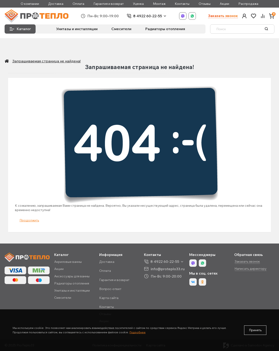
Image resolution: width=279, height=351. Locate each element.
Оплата (78, 4)
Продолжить (29, 220)
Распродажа (248, 4)
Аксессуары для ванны (72, 276)
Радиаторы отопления (165, 28)
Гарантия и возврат (108, 4)
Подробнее (138, 332)
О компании (30, 4)
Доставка (55, 4)
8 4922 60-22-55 (147, 16)
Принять (255, 330)
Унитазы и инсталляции (77, 28)
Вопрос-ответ (110, 289)
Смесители (121, 28)
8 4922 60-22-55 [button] (164, 261)
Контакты (182, 4)
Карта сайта (108, 298)
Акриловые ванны (68, 262)
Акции (224, 4)
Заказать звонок (223, 16)
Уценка (138, 4)
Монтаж (159, 4)
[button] (244, 16)
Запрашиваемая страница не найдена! (45, 61)
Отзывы (205, 4)
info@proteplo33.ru (168, 269)
